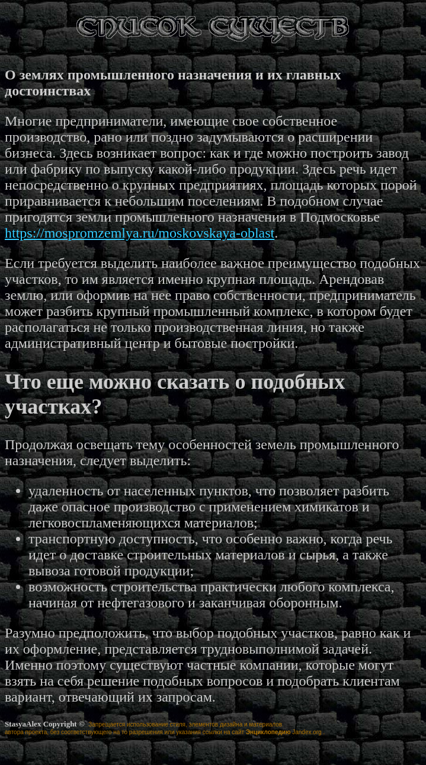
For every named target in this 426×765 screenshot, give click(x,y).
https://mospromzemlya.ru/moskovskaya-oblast (139, 233)
